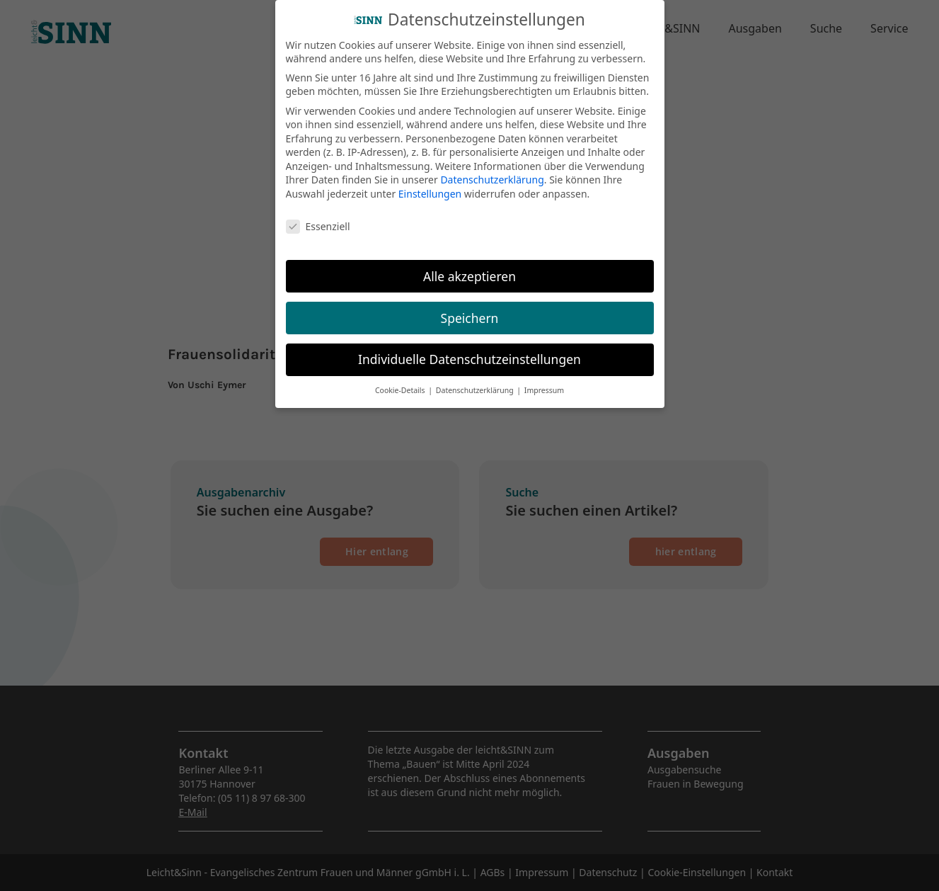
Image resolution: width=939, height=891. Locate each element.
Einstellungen (429, 184)
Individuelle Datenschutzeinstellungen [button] (469, 349)
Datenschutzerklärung (491, 169)
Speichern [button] (470, 307)
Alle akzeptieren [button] (469, 265)
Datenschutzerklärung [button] (476, 380)
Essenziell (318, 216)
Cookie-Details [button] (401, 380)
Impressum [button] (544, 380)
